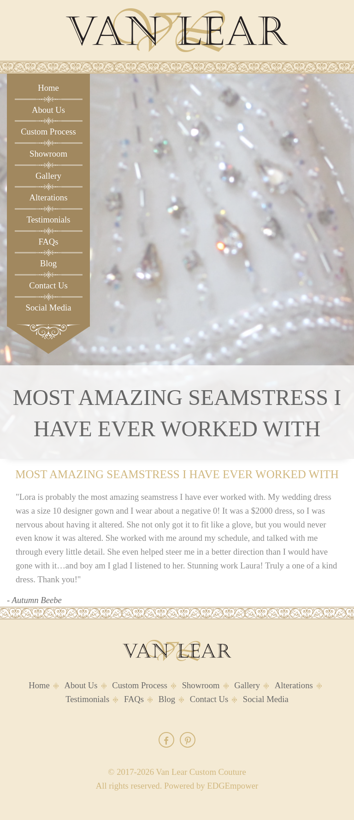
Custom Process (48, 131)
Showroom (48, 153)
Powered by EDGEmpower (211, 786)
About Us (48, 110)
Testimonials (48, 219)
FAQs (48, 241)
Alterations (49, 197)
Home (48, 88)
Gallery (48, 176)
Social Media (48, 307)
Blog (48, 263)
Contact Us (48, 285)
